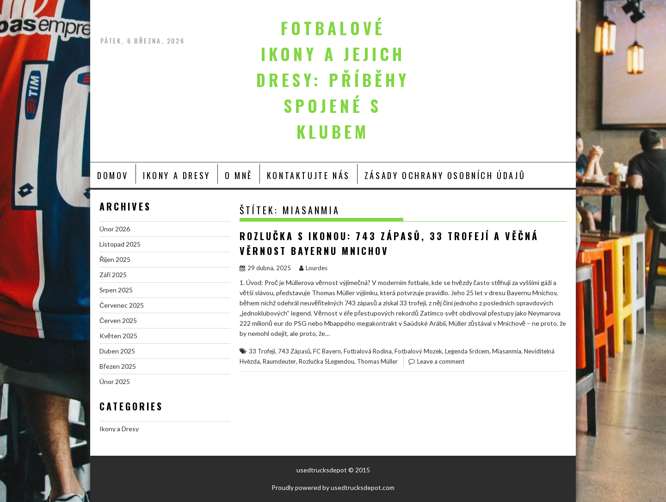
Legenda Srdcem (467, 351)
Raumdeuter (279, 361)
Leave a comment (440, 361)
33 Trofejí (262, 351)
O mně (239, 175)
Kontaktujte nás (308, 175)
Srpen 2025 (116, 290)
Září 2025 (113, 275)
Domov (113, 175)
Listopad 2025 (120, 244)
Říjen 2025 (114, 259)
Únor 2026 (114, 229)
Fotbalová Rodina (368, 351)
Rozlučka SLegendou (326, 361)
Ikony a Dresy (176, 175)
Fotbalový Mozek (418, 351)
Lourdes (313, 268)
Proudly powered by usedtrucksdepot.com (333, 487)
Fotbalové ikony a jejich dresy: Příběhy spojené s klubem (332, 79)
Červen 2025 (118, 320)
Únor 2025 (114, 381)
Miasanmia (506, 351)
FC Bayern (327, 351)
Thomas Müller (377, 361)
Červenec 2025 (121, 305)
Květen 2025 (118, 336)
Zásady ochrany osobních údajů (444, 175)
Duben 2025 (117, 351)
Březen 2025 (117, 366)
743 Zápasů (294, 351)
